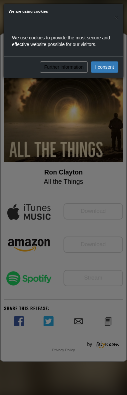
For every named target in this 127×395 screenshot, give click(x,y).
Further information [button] (63, 67)
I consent (104, 67)
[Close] (116, 17)
